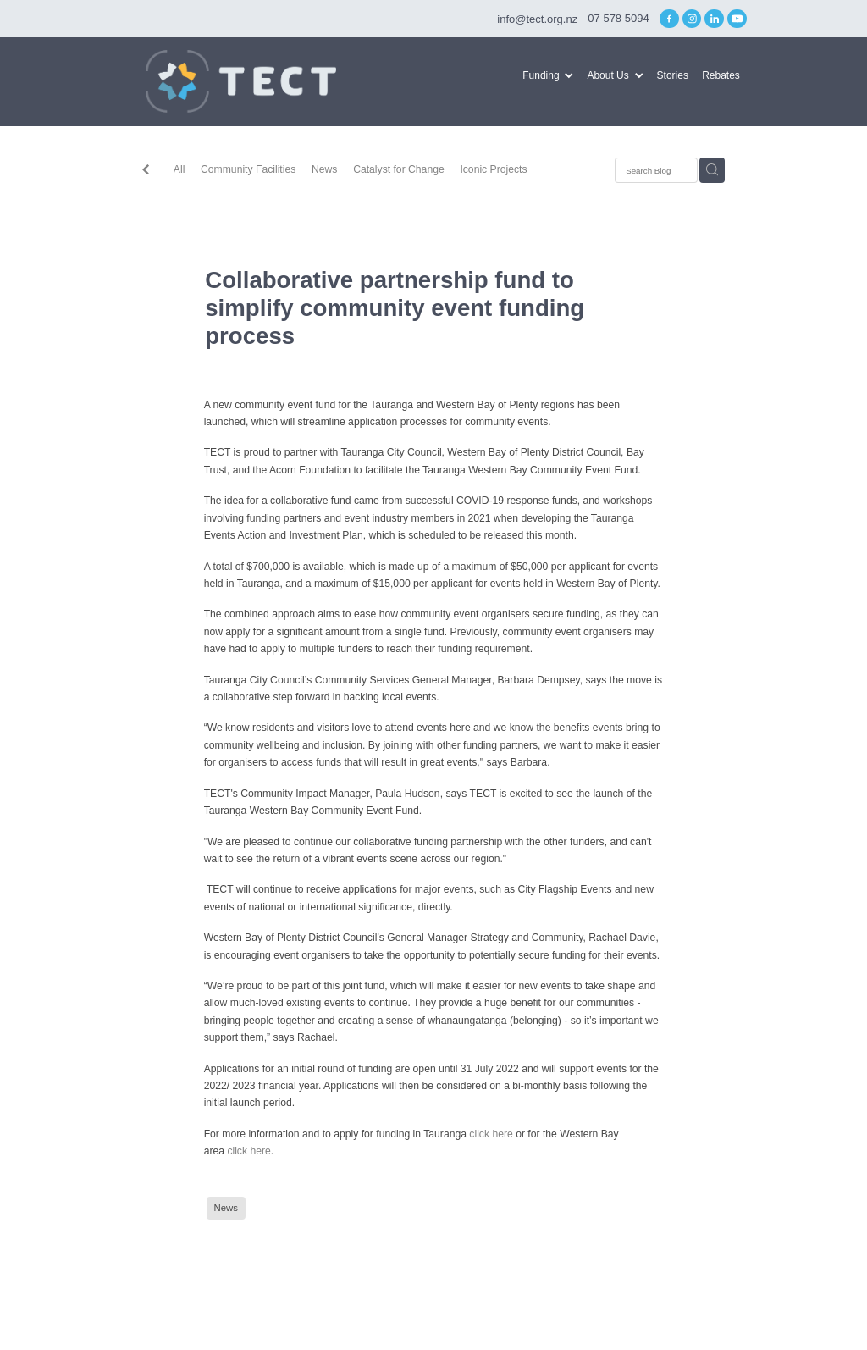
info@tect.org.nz (537, 18)
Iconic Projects (493, 169)
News (324, 169)
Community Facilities (248, 169)
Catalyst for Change (399, 169)
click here (490, 1134)
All (179, 169)
